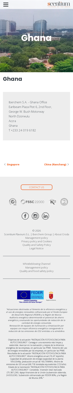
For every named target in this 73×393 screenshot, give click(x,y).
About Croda (62, 234)
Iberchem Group (42, 234)
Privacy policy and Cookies (36, 241)
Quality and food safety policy (36, 271)
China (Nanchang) (55, 164)
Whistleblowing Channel (36, 264)
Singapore (13, 164)
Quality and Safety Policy (36, 245)
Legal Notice (36, 248)
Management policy (36, 238)
